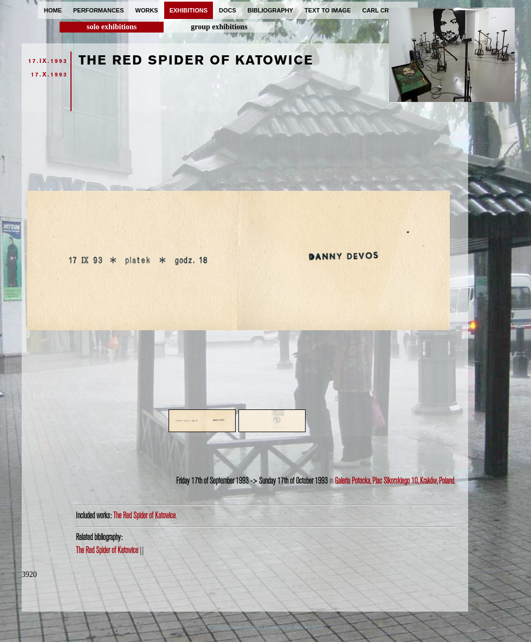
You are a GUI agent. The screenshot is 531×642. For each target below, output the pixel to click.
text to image (328, 10)
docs (227, 10)
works (146, 10)
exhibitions (189, 10)
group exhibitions (219, 27)
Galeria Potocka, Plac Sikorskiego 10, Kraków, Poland (394, 481)
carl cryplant (387, 10)
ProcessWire (308, 627)
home (53, 10)
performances (98, 10)
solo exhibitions (112, 27)
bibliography (270, 10)
